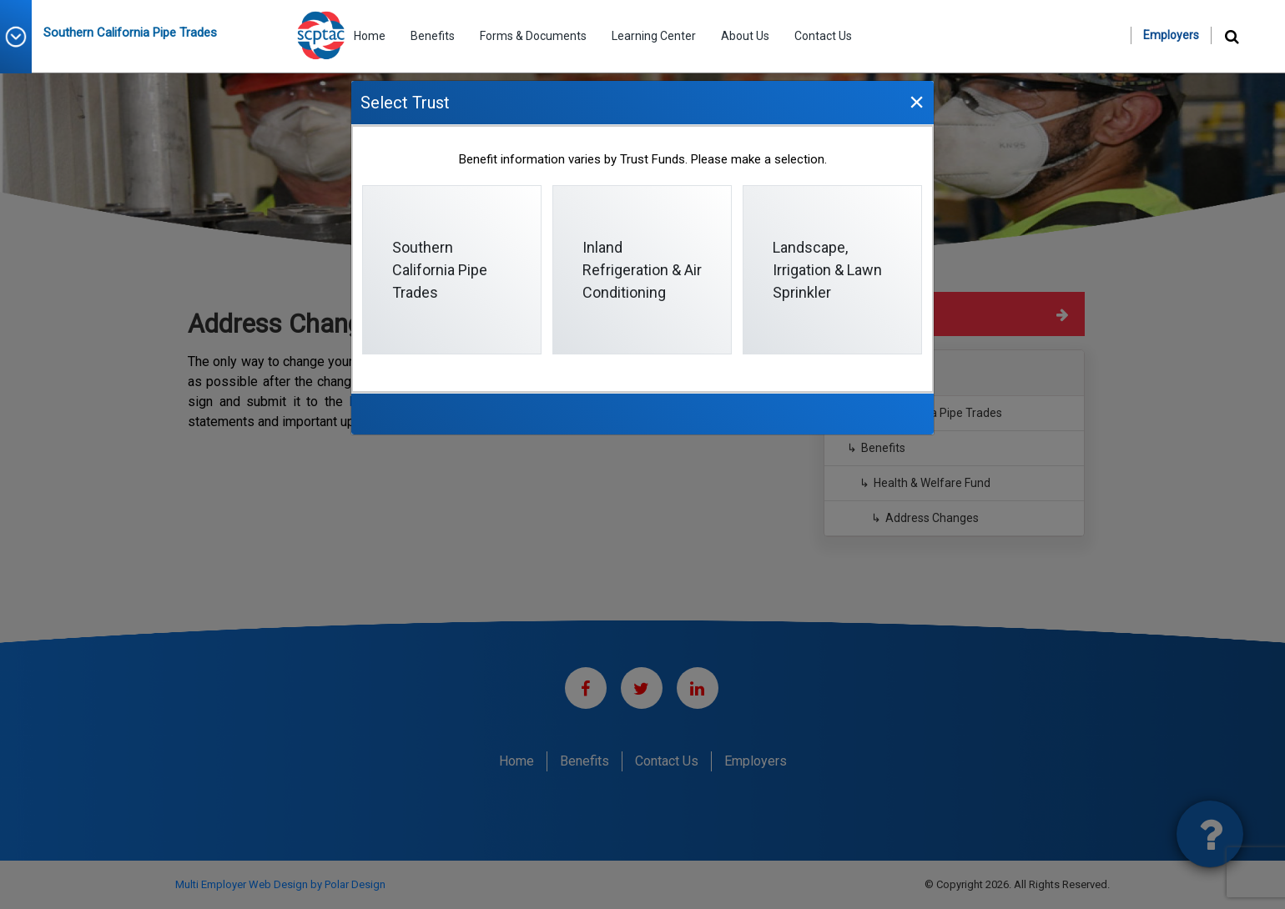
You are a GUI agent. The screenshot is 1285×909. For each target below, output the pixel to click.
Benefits (433, 36)
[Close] (916, 101)
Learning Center (654, 36)
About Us (745, 36)
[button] (21, 36)
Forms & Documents (533, 36)
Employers (1171, 35)
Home (370, 36)
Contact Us (823, 36)
